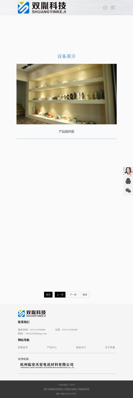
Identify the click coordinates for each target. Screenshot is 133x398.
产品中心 (52, 347)
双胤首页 (23, 347)
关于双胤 (110, 347)
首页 (48, 294)
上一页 (60, 294)
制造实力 (81, 347)
